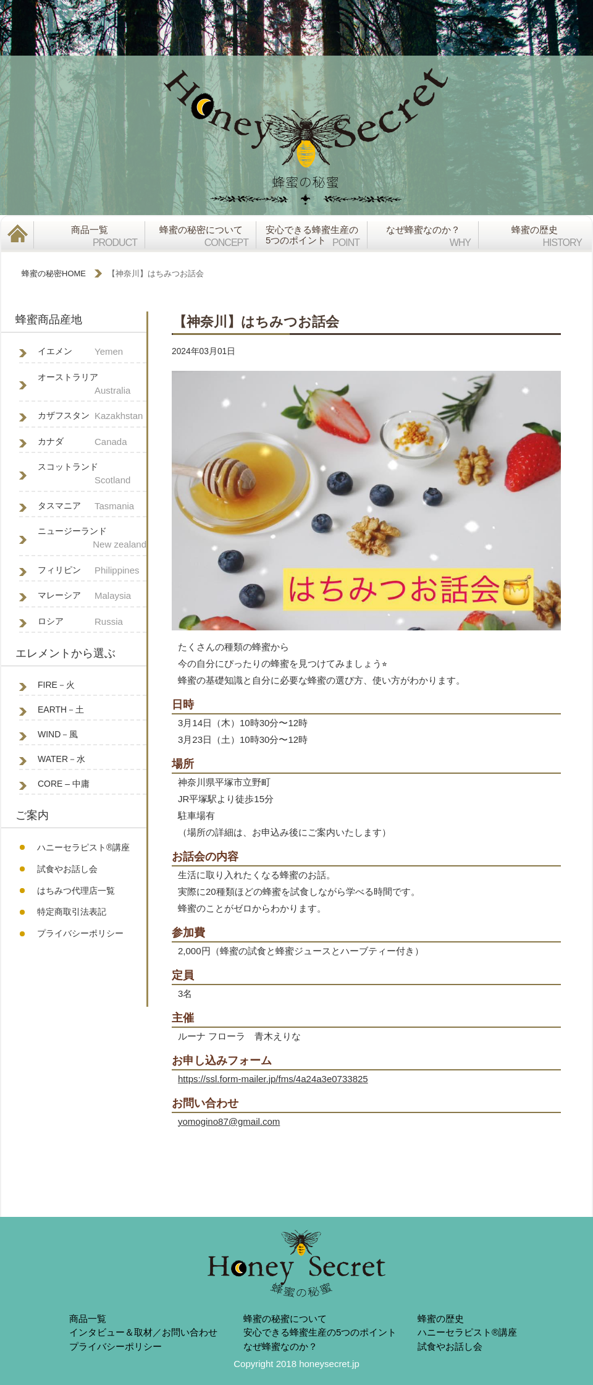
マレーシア (92, 596)
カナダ (92, 442)
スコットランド (92, 475)
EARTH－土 (61, 709)
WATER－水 (61, 759)
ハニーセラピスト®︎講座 (83, 847)
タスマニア (92, 506)
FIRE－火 (56, 685)
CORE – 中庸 (64, 784)
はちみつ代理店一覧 (76, 891)
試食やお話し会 (67, 869)
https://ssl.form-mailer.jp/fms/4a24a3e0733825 (273, 1079)
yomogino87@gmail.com (229, 1121)
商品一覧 (87, 1318)
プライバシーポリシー (80, 933)
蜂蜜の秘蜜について (285, 1318)
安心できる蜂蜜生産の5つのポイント (320, 1332)
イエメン (92, 352)
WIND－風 (58, 734)
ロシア (92, 622)
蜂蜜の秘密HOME (54, 273)
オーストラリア (92, 385)
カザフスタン (92, 416)
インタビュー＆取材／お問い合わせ (143, 1332)
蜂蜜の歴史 (441, 1318)
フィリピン (92, 571)
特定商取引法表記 (71, 912)
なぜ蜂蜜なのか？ (280, 1346)
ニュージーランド (92, 539)
